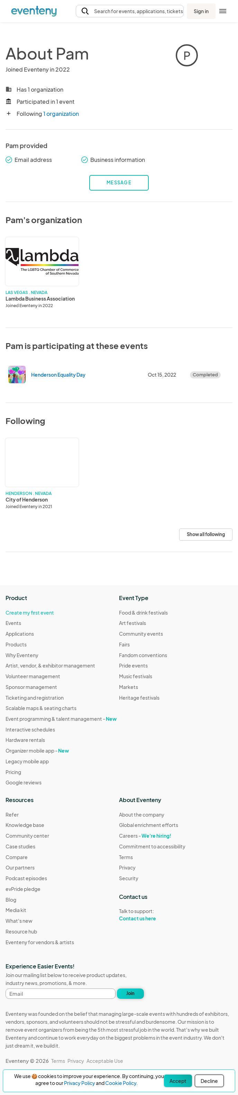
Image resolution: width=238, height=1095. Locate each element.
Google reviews (24, 782)
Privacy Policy (79, 1083)
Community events (141, 634)
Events (13, 623)
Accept (178, 1081)
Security (128, 878)
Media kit (16, 910)
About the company (141, 814)
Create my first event (30, 612)
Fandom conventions (143, 655)
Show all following (206, 534)
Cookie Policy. (121, 1083)
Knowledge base (25, 825)
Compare (17, 857)
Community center (27, 835)
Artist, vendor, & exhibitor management (50, 665)
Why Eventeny (22, 655)
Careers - (145, 835)
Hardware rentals (25, 740)
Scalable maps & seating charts (41, 708)
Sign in (201, 11)
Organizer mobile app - (37, 750)
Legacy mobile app (27, 761)
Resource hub (21, 931)
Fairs (124, 644)
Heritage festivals (139, 697)
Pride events (133, 665)
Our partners (20, 867)
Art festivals (132, 623)
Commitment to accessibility (152, 846)
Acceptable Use (104, 1061)
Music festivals (135, 676)
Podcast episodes (26, 878)
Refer (12, 814)
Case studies (20, 846)
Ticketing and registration (35, 697)
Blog (11, 899)
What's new (19, 921)
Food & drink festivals (143, 612)
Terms (126, 857)
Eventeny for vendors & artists (40, 942)
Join (130, 993)
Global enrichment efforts (148, 825)
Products (16, 644)
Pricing (13, 772)
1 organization (61, 113)
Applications (20, 634)
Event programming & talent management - (61, 719)
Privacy (127, 867)
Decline (209, 1081)
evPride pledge (23, 889)
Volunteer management (33, 676)
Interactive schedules (30, 729)
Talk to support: (152, 915)
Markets (128, 687)
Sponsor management (31, 687)
